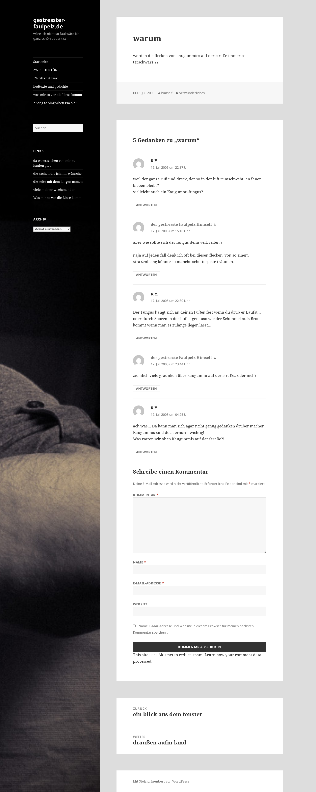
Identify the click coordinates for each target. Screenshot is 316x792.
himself (167, 93)
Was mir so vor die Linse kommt (58, 197)
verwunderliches (192, 93)
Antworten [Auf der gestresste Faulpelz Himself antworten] (146, 274)
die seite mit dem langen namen (58, 181)
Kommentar (145, 495)
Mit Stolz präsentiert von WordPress (161, 781)
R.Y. (154, 160)
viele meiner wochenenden (54, 189)
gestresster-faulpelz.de (49, 23)
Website (140, 604)
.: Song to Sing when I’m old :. (55, 103)
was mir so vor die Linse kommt (57, 95)
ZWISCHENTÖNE (46, 70)
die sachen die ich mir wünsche (57, 173)
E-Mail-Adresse (148, 583)
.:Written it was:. (46, 78)
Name (139, 562)
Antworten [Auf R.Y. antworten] (146, 205)
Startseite (40, 61)
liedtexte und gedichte (50, 86)
